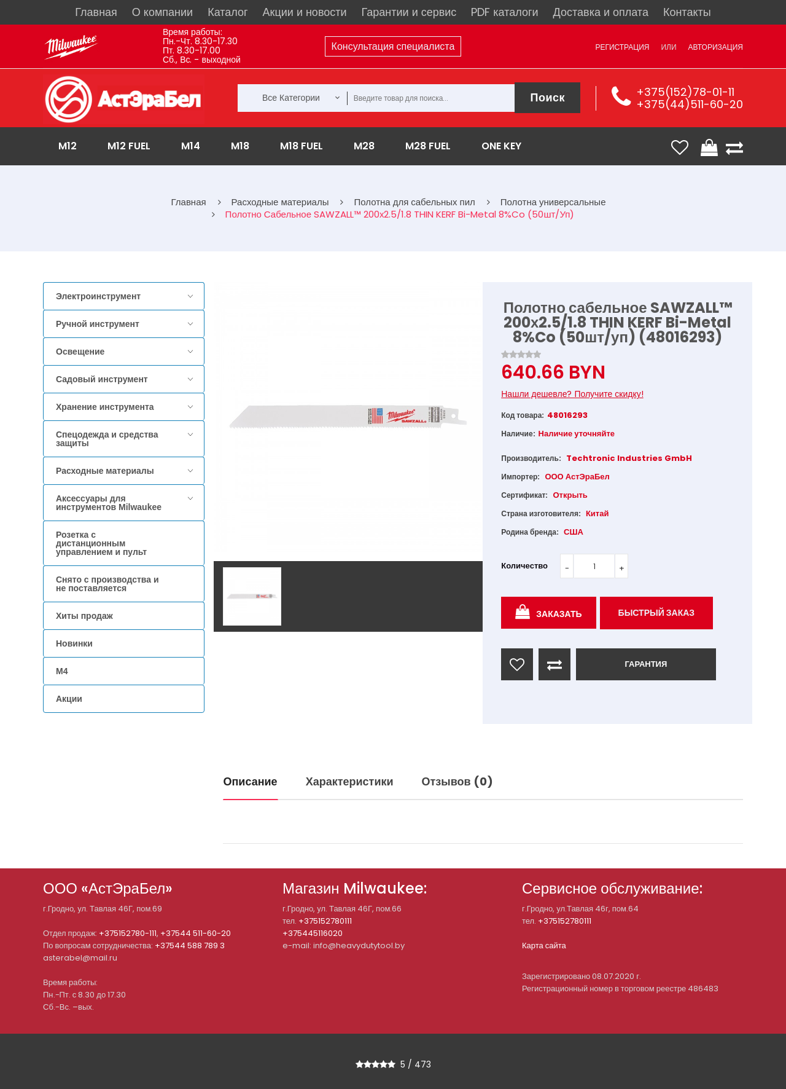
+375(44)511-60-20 (689, 104)
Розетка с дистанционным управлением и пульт (101, 543)
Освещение (80, 351)
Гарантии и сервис (409, 12)
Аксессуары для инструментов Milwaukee (108, 502)
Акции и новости (305, 12)
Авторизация (715, 47)
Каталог (227, 12)
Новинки (74, 643)
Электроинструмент (98, 296)
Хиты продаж (84, 616)
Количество (524, 566)
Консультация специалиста (393, 46)
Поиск (547, 97)
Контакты (687, 12)
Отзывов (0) (457, 781)
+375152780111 (325, 921)
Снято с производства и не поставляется (107, 584)
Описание (251, 781)
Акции (69, 699)
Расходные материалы (105, 471)
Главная (96, 12)
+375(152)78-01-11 (685, 92)
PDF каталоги (504, 12)
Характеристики (350, 781)
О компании (162, 12)
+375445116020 (312, 933)
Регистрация (622, 47)
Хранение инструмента (105, 407)
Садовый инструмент (102, 379)
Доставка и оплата (600, 12)
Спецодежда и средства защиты (107, 439)
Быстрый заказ (656, 613)
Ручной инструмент (97, 324)
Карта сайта (544, 945)
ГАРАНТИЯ (646, 664)
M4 (62, 671)
